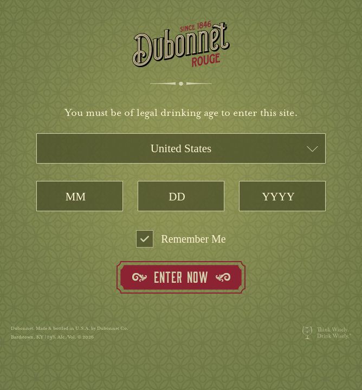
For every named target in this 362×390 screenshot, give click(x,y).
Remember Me (180, 239)
